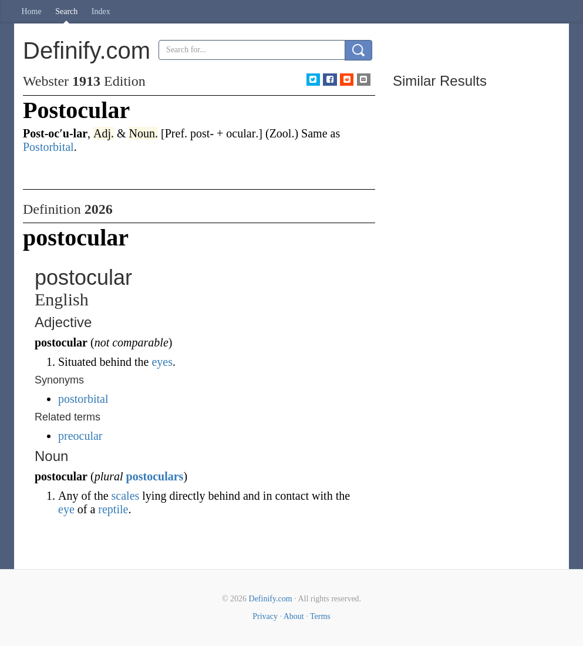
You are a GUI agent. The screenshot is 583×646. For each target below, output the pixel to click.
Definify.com (270, 598)
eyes (162, 361)
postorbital (83, 398)
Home (32, 11)
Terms (320, 616)
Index (101, 11)
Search (66, 11)
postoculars (155, 476)
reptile (113, 509)
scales (126, 495)
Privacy (265, 616)
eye (66, 509)
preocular (80, 435)
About (294, 616)
